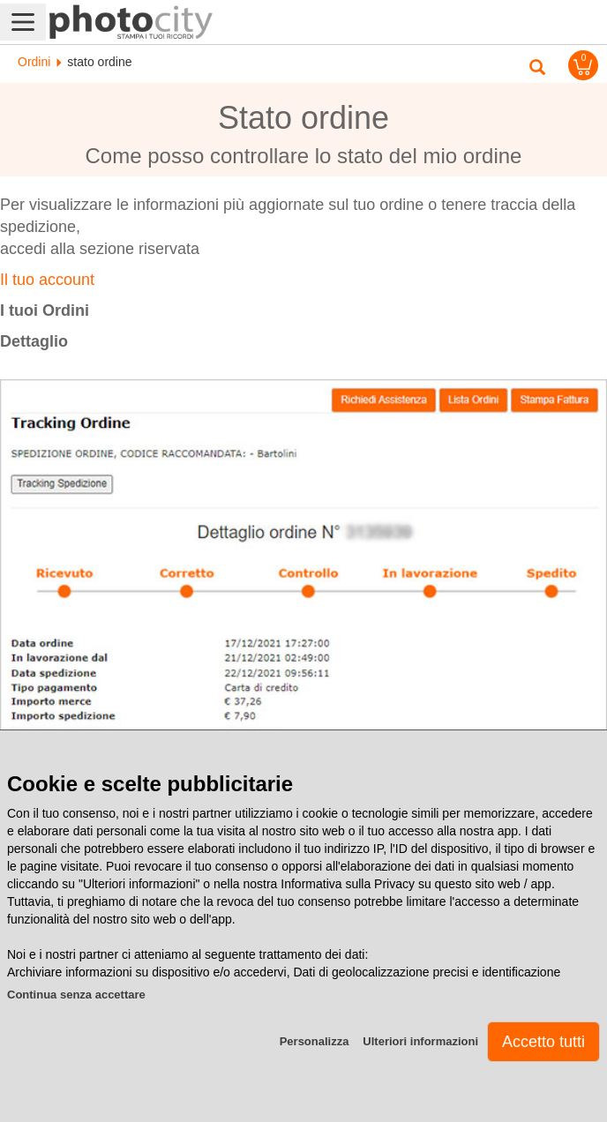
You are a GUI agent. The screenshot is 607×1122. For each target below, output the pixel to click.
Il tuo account (47, 279)
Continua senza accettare (76, 994)
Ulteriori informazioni (420, 1041)
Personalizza (314, 1041)
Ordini (34, 62)
